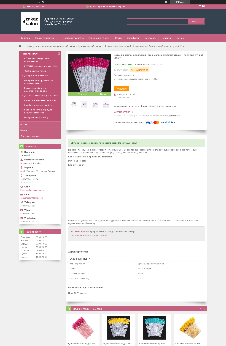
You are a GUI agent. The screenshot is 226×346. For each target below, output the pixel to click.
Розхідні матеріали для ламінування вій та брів (51, 46)
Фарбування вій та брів (35, 71)
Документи (150, 38)
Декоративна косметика (36, 75)
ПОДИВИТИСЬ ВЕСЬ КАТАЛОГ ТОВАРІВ (89, 235)
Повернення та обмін (99, 38)
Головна (25, 38)
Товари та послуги (44, 38)
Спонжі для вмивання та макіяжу (40, 100)
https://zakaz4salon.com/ (32, 190)
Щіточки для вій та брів (90, 46)
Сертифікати (133, 38)
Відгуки (23, 130)
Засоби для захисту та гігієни (38, 105)
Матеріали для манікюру (36, 117)
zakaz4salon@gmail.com (31, 198)
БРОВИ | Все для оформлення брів (40, 66)
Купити (123, 88)
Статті (118, 38)
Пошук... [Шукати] (196, 21)
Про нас (180, 38)
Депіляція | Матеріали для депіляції (41, 95)
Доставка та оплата (73, 38)
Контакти (166, 38)
